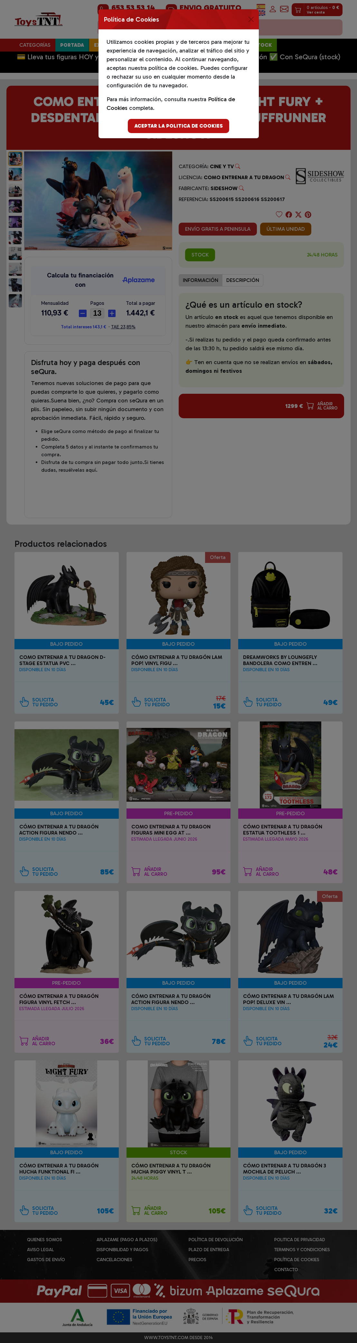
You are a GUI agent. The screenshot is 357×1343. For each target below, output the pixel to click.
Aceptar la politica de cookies (178, 126)
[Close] (251, 19)
